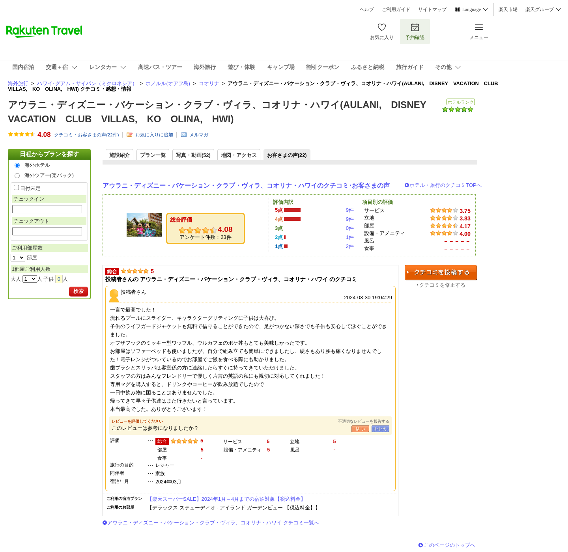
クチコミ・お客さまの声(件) (86, 135)
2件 (350, 246)
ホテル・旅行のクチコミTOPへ (445, 185)
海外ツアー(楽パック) (49, 175)
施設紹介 (119, 155)
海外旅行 (18, 83)
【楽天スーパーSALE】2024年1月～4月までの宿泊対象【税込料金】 (226, 499)
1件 (350, 237)
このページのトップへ (449, 545)
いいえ (380, 428)
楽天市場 (508, 9)
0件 (350, 228)
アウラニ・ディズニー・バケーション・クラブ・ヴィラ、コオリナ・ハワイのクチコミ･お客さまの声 (246, 185)
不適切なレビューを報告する (363, 421)
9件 (350, 210)
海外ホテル (37, 165)
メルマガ (198, 134)
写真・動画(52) (193, 155)
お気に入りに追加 (154, 134)
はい (360, 428)
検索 (78, 291)
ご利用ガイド (396, 9)
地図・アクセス (239, 155)
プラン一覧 (153, 155)
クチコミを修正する (442, 285)
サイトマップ (432, 9)
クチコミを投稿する (441, 272)
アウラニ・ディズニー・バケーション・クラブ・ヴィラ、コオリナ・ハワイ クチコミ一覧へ (213, 523)
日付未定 (30, 188)
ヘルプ (367, 9)
